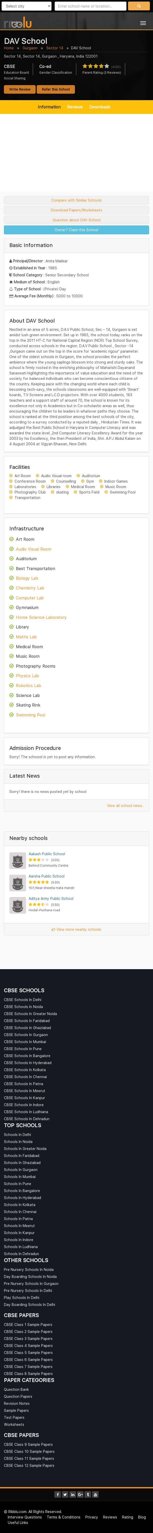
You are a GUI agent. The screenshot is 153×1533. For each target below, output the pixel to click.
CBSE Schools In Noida (23, 1006)
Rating (127, 1517)
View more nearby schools (76, 929)
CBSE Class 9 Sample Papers (28, 1444)
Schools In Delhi (17, 1134)
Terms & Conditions (63, 1517)
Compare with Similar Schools (76, 200)
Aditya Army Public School (51, 898)
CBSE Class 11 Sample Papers (29, 1458)
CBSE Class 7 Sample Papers (28, 1366)
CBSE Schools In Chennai (25, 1077)
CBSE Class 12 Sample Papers (29, 1465)
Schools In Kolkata (19, 1204)
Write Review (19, 89)
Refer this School (56, 89)
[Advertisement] (76, 153)
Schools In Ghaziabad (22, 1162)
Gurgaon (30, 48)
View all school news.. (125, 805)
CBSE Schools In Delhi (22, 999)
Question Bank (16, 1389)
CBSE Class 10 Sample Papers (29, 1451)
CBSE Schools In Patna (23, 1084)
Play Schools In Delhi (21, 1297)
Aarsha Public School (47, 876)
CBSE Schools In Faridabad (27, 1020)
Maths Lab (26, 636)
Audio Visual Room (33, 549)
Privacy (91, 1517)
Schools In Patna (18, 1218)
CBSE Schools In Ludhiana (26, 1112)
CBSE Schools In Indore (24, 1105)
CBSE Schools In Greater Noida (30, 1013)
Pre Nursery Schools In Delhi (28, 1290)
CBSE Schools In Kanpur (24, 1098)
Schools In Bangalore (22, 1190)
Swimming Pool (30, 715)
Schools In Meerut (19, 1225)
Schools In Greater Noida (25, 1148)
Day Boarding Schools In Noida (30, 1276)
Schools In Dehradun (21, 1253)
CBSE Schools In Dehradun (26, 1119)
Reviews (75, 107)
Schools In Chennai (20, 1211)
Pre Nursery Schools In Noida (29, 1269)
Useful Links (18, 1522)
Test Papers (14, 1417)
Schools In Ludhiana (21, 1246)
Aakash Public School (47, 854)
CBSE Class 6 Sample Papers (28, 1359)
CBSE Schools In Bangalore (27, 1055)
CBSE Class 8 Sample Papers (28, 1373)
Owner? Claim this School (76, 230)
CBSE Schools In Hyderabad (28, 1062)
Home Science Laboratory (41, 617)
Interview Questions (25, 1517)
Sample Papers (16, 1410)
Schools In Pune (17, 1183)
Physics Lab (27, 675)
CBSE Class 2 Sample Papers (28, 1331)
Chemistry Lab (30, 588)
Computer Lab (30, 598)
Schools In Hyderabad (22, 1197)
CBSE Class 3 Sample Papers (28, 1338)
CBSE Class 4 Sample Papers (28, 1345)
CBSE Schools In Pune (23, 1048)
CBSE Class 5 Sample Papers (28, 1352)
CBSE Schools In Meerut (24, 1091)
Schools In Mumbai (20, 1176)
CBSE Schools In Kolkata (25, 1069)
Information (49, 107)
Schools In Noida (18, 1141)
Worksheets (14, 1424)
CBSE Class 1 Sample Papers (28, 1324)
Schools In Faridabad (21, 1155)
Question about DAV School (76, 220)
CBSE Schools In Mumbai (25, 1041)
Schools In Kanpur (19, 1232)
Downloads (99, 107)
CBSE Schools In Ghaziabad (27, 1027)
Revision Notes (17, 1403)
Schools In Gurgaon (20, 1169)
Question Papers (18, 1396)
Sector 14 (54, 48)
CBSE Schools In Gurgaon (26, 1034)
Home (9, 48)
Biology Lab (27, 578)
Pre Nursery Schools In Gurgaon (31, 1283)
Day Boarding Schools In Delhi (29, 1304)
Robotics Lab (28, 685)
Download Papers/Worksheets (76, 210)
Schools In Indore (18, 1239)
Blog (142, 1517)
